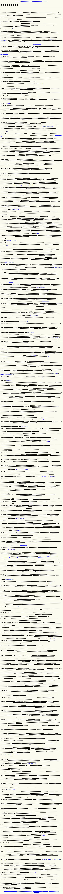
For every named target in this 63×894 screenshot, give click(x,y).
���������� (38, 891)
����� (45, 891)
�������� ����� (10, 891)
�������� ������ (25, 891)
